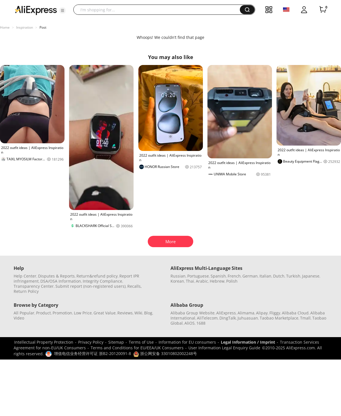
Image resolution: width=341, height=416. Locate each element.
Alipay (262, 313)
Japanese (310, 276)
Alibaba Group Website (192, 313)
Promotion (62, 313)
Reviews (125, 313)
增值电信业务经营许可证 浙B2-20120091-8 (92, 353)
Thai (190, 281)
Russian (178, 276)
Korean (177, 281)
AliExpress (226, 313)
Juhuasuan (248, 318)
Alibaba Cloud (295, 313)
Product (43, 313)
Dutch (278, 276)
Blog (148, 313)
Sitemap (116, 342)
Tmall (305, 318)
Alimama (246, 313)
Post (42, 27)
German (250, 276)
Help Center (25, 276)
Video (19, 318)
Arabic (202, 281)
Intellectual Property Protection (43, 342)
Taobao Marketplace (279, 318)
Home (5, 27)
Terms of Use (141, 342)
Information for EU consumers (187, 342)
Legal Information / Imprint (248, 342)
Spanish (218, 276)
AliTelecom (207, 318)
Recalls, (134, 286)
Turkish (293, 276)
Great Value (104, 313)
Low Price (83, 313)
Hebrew (217, 281)
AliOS (189, 323)
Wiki (138, 313)
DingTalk (227, 318)
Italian (265, 276)
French (234, 276)
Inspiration (24, 27)
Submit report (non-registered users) (90, 286)
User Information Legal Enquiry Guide (224, 347)
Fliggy (274, 313)
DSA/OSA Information (60, 281)
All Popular (24, 313)
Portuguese (198, 276)
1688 (200, 323)
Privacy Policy (90, 342)
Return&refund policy (97, 276)
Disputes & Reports (56, 276)
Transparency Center (34, 286)
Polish (232, 281)
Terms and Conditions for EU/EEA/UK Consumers (137, 347)
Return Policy (26, 291)
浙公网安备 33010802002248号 (165, 353)
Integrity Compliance (102, 281)
